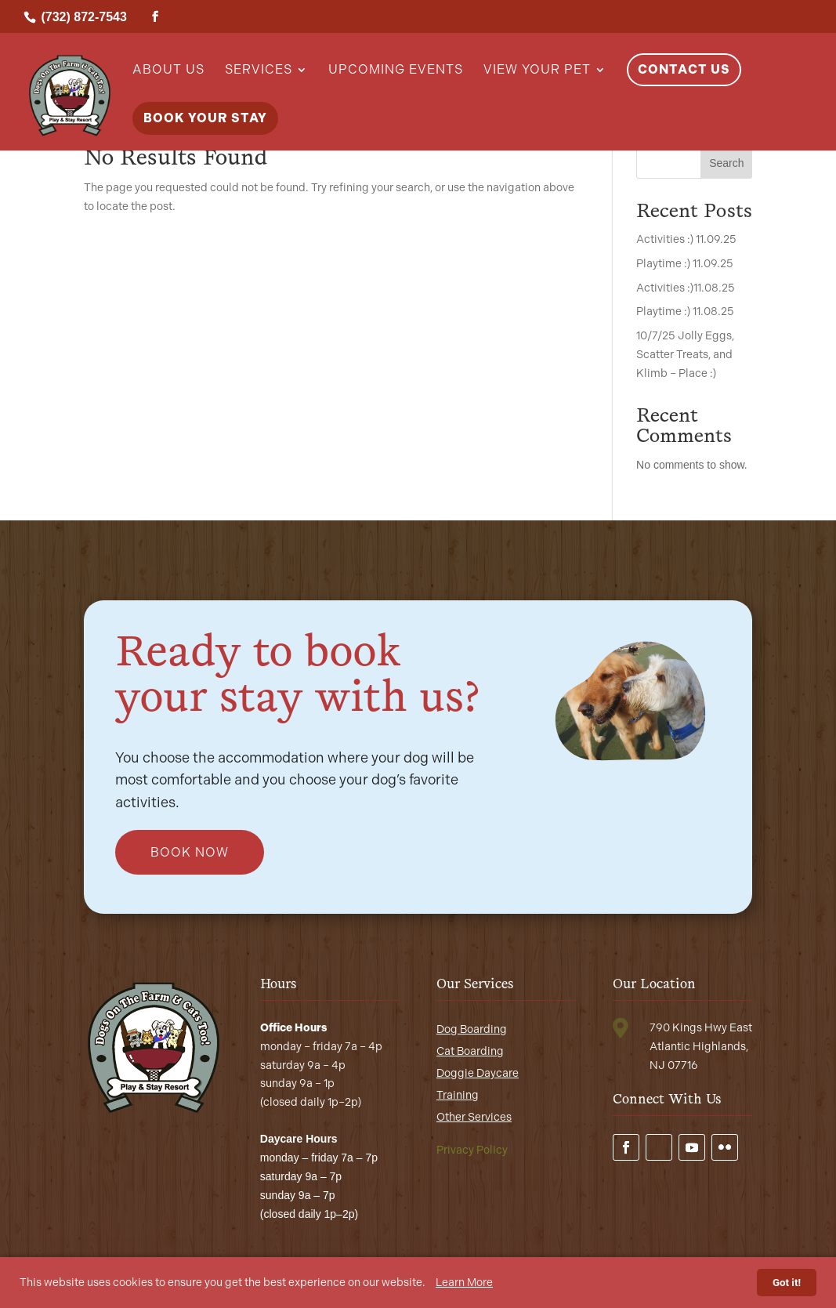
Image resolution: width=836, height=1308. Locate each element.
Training (457, 1095)
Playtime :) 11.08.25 (685, 311)
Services (258, 70)
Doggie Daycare (477, 1073)
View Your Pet (537, 70)
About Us (168, 70)
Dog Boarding (471, 1029)
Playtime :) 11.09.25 (684, 263)
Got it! (787, 1282)
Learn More (464, 1282)
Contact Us (684, 69)
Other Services (474, 1117)
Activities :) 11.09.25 (686, 239)
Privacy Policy (472, 1150)
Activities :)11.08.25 (685, 288)
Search (726, 163)
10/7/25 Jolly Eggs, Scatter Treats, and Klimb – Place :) (685, 354)
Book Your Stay (205, 118)
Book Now (189, 852)
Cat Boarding (470, 1051)
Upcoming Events (395, 70)
